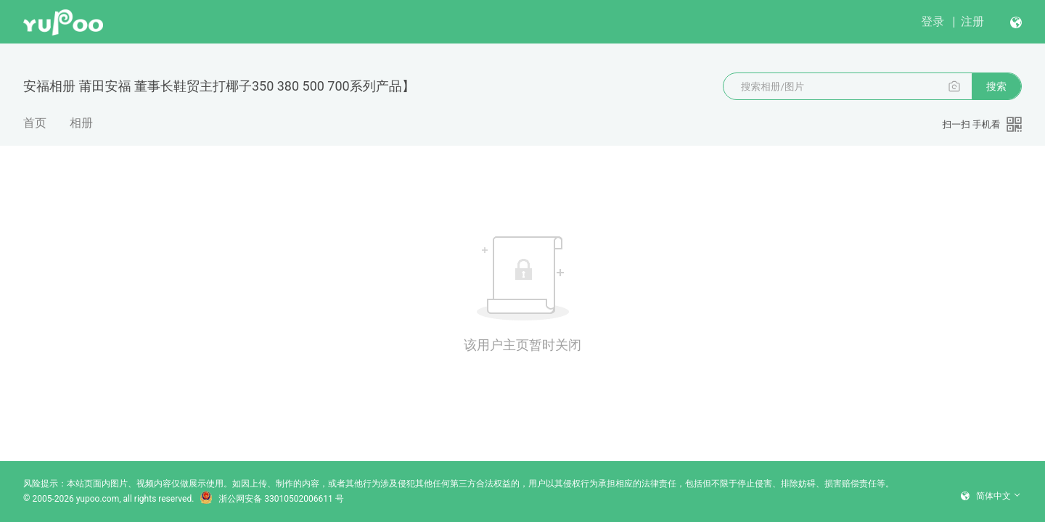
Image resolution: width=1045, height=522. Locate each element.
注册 (972, 21)
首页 (34, 123)
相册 (81, 123)
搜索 (996, 86)
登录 (932, 21)
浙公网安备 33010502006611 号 (271, 499)
